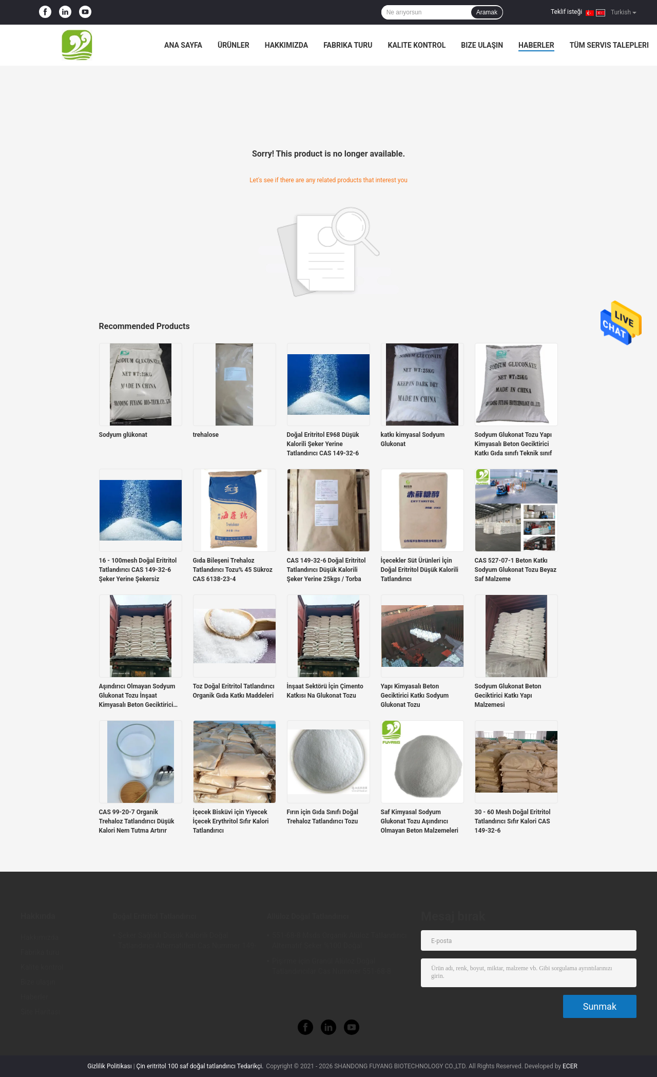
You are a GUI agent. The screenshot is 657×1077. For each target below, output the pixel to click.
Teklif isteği (566, 11)
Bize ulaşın (482, 45)
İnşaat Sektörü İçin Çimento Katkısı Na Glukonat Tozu (325, 691)
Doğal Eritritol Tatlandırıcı (155, 916)
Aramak (486, 12)
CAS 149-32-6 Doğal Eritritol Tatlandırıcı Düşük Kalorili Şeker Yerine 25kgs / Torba (326, 570)
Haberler (536, 45)
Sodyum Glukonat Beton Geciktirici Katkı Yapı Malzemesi (508, 695)
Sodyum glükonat (123, 434)
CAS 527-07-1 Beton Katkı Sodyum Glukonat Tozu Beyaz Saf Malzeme (516, 570)
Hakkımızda (286, 45)
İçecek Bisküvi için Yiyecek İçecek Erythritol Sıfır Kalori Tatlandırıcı (231, 821)
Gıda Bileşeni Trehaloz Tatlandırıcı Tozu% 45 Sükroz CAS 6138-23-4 (233, 570)
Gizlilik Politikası (109, 1066)
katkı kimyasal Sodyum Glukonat (413, 439)
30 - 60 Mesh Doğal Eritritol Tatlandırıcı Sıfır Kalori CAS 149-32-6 (513, 821)
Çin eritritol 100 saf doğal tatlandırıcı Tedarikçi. (201, 1066)
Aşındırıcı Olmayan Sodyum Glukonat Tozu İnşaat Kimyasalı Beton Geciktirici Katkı (137, 696)
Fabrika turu (347, 45)
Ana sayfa (183, 45)
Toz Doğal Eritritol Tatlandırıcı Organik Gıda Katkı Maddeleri (234, 691)
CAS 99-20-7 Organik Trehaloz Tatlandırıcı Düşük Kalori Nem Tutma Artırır (137, 821)
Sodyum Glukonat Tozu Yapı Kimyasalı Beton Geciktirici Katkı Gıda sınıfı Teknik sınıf (513, 444)
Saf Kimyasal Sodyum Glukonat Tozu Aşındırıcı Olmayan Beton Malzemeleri (419, 821)
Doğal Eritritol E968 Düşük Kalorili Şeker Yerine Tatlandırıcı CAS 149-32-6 (323, 444)
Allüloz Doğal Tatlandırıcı (308, 916)
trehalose (206, 434)
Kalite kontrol (417, 45)
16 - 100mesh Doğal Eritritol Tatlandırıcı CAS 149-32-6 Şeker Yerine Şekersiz (138, 570)
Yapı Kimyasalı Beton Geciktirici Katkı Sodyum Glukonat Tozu (415, 695)
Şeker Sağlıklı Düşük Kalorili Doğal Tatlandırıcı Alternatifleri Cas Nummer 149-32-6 (187, 942)
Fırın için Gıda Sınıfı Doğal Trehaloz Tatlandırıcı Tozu (322, 817)
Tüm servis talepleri (609, 45)
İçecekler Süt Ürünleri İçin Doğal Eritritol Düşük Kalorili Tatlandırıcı (420, 570)
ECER (570, 1066)
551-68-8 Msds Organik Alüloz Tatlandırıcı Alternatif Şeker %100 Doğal (339, 940)
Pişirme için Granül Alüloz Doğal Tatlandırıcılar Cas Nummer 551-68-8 (331, 966)
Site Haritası (40, 1012)
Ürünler (233, 45)
